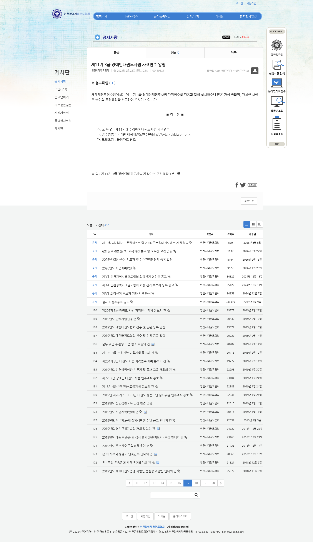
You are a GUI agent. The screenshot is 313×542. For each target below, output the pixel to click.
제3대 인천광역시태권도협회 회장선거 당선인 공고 (136, 276)
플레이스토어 (180, 516)
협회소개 (101, 16)
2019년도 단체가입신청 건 (119, 319)
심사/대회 (193, 16)
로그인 (239, 3)
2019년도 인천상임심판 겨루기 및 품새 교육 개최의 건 (137, 369)
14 (162, 482)
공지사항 (60, 81)
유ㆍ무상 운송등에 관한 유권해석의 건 (126, 462)
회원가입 (251, 3)
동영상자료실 (63, 120)
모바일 (161, 516)
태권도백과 (130, 16)
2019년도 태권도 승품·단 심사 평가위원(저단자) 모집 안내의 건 (142, 437)
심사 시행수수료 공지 (117, 302)
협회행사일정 (248, 16)
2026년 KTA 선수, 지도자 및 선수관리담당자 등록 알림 (137, 259)
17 (187, 482)
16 (179, 482)
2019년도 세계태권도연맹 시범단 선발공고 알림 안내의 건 (139, 471)
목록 (233, 52)
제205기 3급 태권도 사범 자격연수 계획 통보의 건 (134, 310)
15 (170, 482)
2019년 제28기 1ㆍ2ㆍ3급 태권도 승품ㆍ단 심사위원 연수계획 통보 (145, 395)
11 (136, 482)
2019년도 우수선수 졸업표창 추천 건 (125, 445)
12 (145, 482)
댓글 (175, 52)
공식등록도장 (162, 16)
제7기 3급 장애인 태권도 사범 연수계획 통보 (130, 378)
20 (213, 482)
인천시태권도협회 (100, 70)
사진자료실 (62, 112)
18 (196, 482)
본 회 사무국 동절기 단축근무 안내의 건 (127, 454)
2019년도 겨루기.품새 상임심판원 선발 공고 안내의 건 (137, 420)
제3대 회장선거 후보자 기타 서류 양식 (128, 293)
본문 (116, 52)
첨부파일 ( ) (104, 83)
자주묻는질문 (63, 105)
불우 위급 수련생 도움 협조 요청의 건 (126, 344)
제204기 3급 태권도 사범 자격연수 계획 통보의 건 (134, 361)
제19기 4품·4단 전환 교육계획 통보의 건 (128, 352)
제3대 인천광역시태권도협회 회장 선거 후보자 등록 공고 (140, 285)
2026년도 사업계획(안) (119, 268)
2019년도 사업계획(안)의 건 (120, 412)
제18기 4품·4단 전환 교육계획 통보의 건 (128, 386)
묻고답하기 (62, 97)
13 (153, 482)
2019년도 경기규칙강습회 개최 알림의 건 (128, 428)
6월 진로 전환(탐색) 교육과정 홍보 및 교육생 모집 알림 (139, 251)
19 (204, 482)
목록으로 (249, 200)
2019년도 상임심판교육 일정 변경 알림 (127, 403)
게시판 (219, 16)
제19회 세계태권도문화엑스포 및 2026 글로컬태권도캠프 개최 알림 (147, 243)
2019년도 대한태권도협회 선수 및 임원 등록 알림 (133, 327)
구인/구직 (61, 89)
